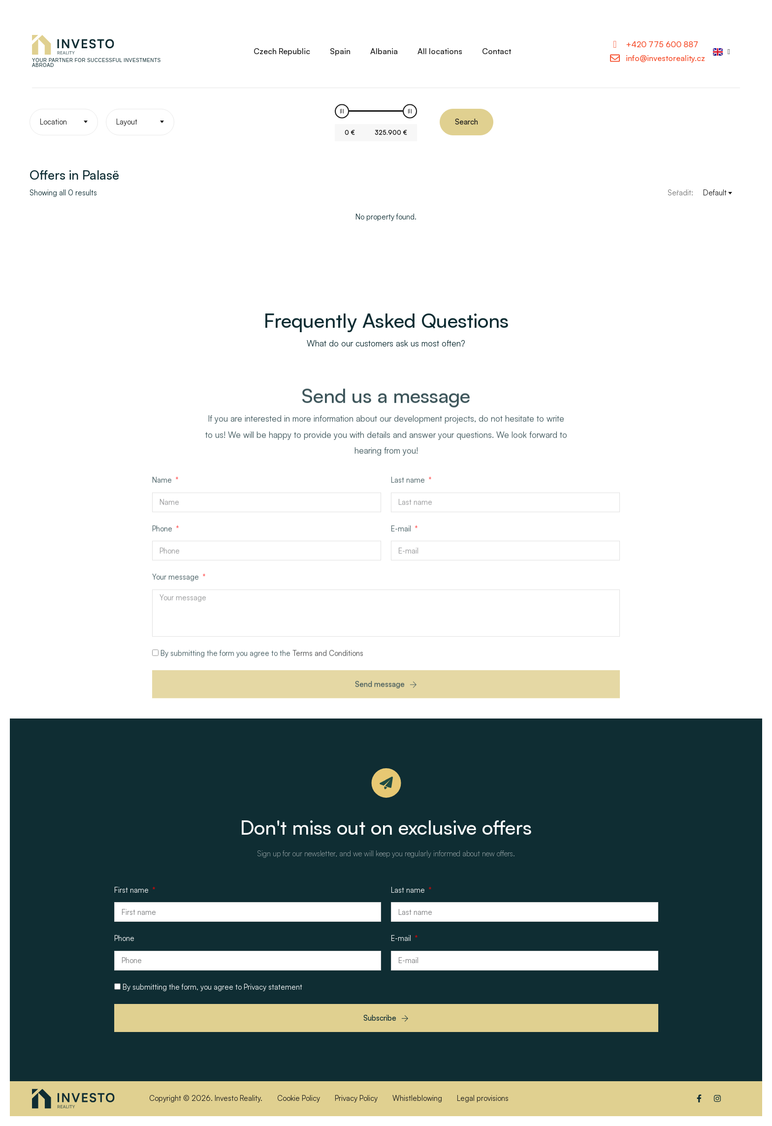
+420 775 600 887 (662, 44)
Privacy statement (273, 987)
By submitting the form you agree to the (262, 661)
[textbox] (64, 122)
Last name (409, 488)
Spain (340, 51)
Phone (163, 536)
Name (163, 488)
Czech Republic (282, 51)
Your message (176, 585)
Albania (384, 51)
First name (132, 890)
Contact (496, 51)
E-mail (402, 536)
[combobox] (64, 122)
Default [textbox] (715, 192)
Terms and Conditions (327, 661)
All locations (440, 51)
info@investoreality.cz (665, 58)
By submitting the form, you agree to (212, 987)
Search (466, 121)
